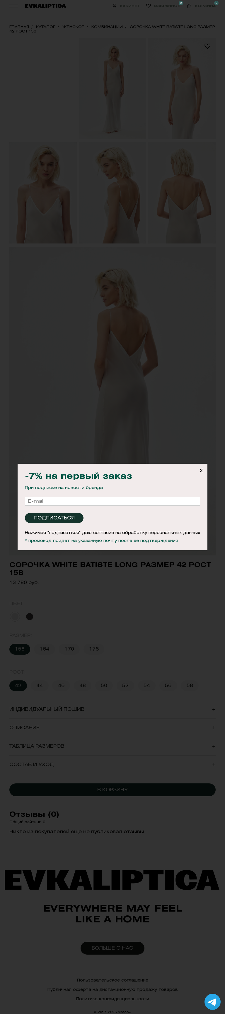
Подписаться (54, 518)
